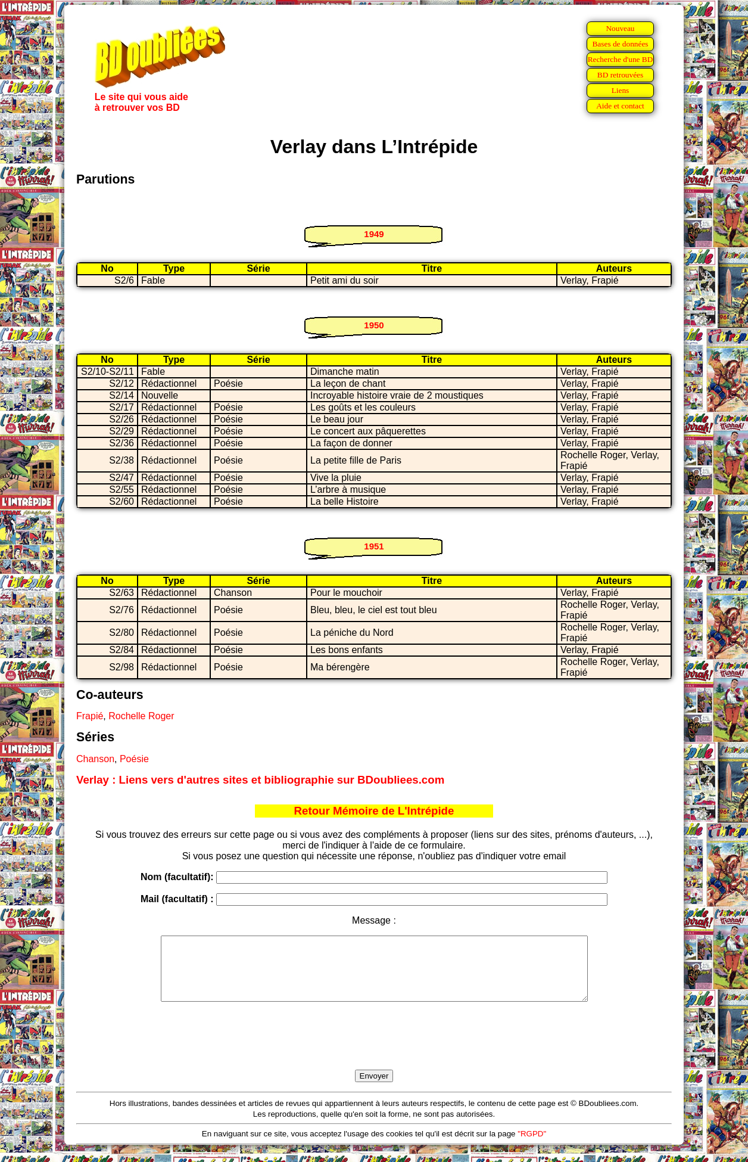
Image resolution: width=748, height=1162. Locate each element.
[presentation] (374, 1049)
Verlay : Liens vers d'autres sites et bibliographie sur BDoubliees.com (260, 779)
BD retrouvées (620, 74)
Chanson (95, 759)
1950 (374, 325)
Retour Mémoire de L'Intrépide (374, 810)
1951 (374, 546)
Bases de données (620, 43)
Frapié (89, 716)
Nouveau (620, 28)
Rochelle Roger (141, 716)
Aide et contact (620, 105)
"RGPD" (532, 1146)
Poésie (134, 759)
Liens (620, 90)
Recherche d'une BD (620, 59)
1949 (374, 234)
